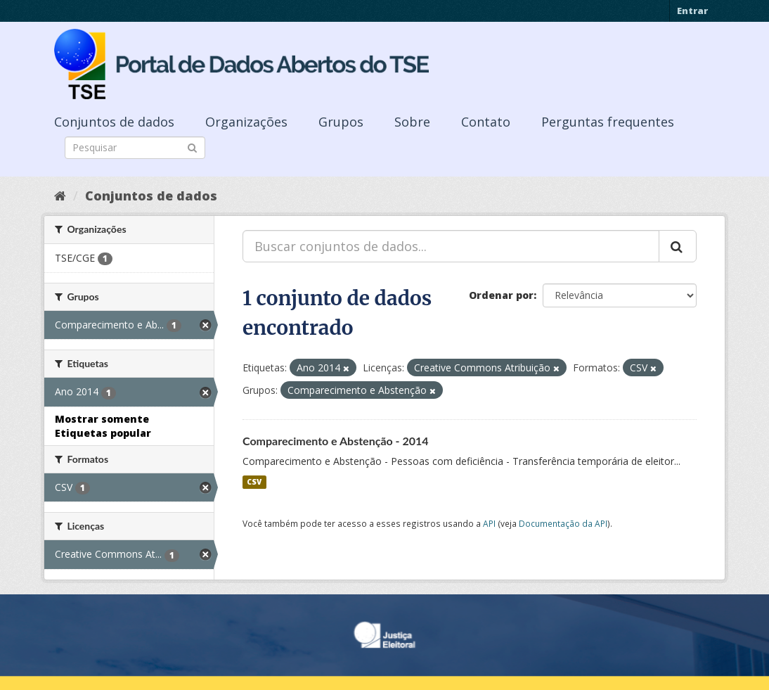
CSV (254, 482)
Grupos (340, 121)
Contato (485, 121)
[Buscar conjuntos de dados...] (451, 246)
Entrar (692, 10)
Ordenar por (501, 295)
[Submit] (192, 147)
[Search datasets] (135, 147)
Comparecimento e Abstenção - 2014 (336, 440)
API (489, 523)
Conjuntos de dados (114, 121)
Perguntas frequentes (607, 121)
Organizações (246, 121)
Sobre (412, 121)
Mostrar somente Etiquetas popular (103, 426)
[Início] (60, 195)
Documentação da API (563, 523)
